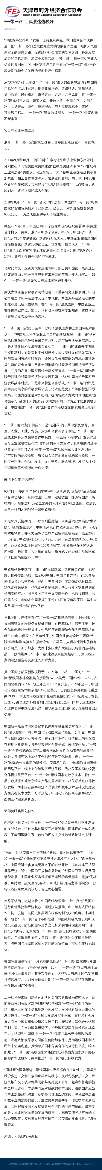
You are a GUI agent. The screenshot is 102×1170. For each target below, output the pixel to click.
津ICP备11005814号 (83, 1163)
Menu (95, 9)
